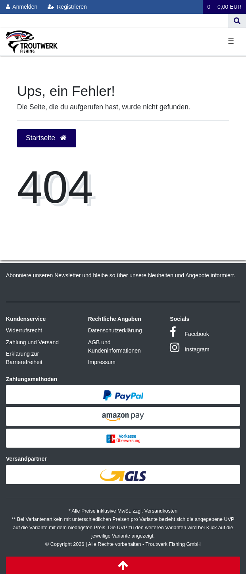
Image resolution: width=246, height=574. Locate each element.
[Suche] (237, 21)
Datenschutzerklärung (115, 330)
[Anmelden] (22, 7)
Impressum (101, 362)
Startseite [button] (46, 138)
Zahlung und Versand (32, 342)
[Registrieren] (67, 7)
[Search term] (114, 21)
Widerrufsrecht (24, 330)
